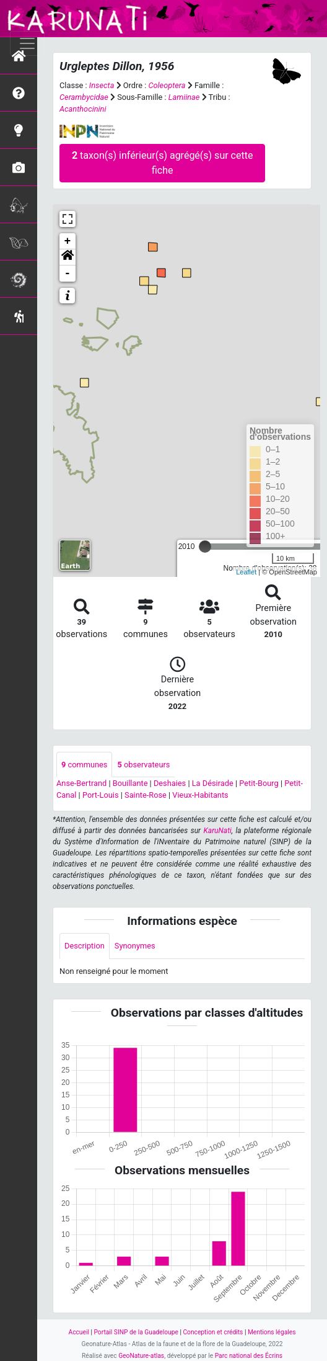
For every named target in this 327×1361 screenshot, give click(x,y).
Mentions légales (272, 1332)
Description (84, 945)
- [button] (67, 273)
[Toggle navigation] (27, 43)
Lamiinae (184, 97)
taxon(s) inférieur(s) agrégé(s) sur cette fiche (162, 162)
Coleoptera (166, 85)
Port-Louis (100, 795)
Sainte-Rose (145, 795)
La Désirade (212, 783)
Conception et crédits (213, 1332)
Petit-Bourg (259, 783)
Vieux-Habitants (200, 795)
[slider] (205, 546)
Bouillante (130, 783)
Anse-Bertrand (81, 783)
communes (84, 764)
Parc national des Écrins (248, 1356)
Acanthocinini (82, 109)
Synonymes (135, 945)
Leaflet (246, 572)
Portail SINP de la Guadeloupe (136, 1332)
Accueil (78, 1332)
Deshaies (170, 783)
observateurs (143, 764)
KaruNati (218, 830)
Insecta (102, 85)
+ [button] (67, 241)
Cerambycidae (83, 97)
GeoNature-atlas (141, 1356)
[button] (67, 257)
